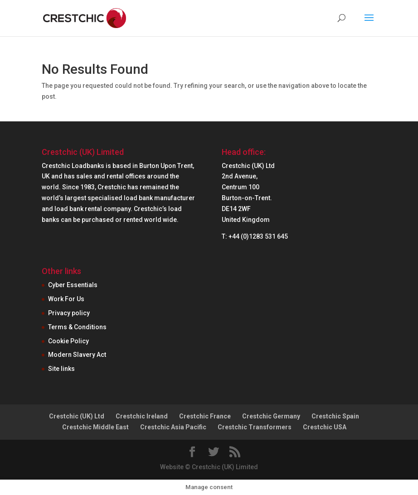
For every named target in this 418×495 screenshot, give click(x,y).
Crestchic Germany (271, 416)
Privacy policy (69, 313)
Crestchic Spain (335, 416)
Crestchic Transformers (255, 427)
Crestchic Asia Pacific (173, 427)
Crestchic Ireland (142, 416)
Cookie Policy (68, 341)
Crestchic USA (324, 427)
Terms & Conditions (77, 327)
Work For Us (66, 299)
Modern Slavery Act (77, 354)
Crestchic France (205, 416)
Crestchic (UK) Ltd (76, 416)
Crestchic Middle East (95, 427)
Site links (61, 368)
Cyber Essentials (72, 284)
